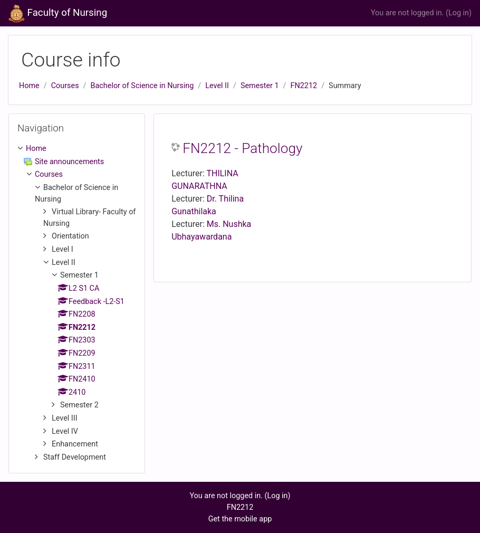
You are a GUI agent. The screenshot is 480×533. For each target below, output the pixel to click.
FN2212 (304, 85)
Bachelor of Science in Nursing (142, 85)
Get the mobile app (240, 519)
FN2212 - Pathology (242, 148)
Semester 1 (260, 85)
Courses (65, 85)
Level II (217, 85)
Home (29, 85)
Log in (458, 12)
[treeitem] (76, 149)
